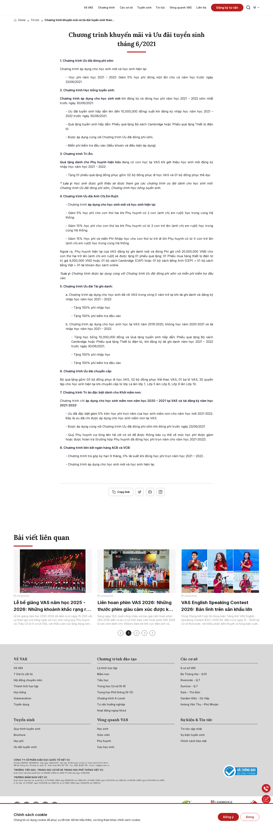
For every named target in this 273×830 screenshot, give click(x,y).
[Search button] (248, 7)
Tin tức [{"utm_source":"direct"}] (35, 20)
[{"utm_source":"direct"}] (26, 7)
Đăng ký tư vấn (227, 7)
